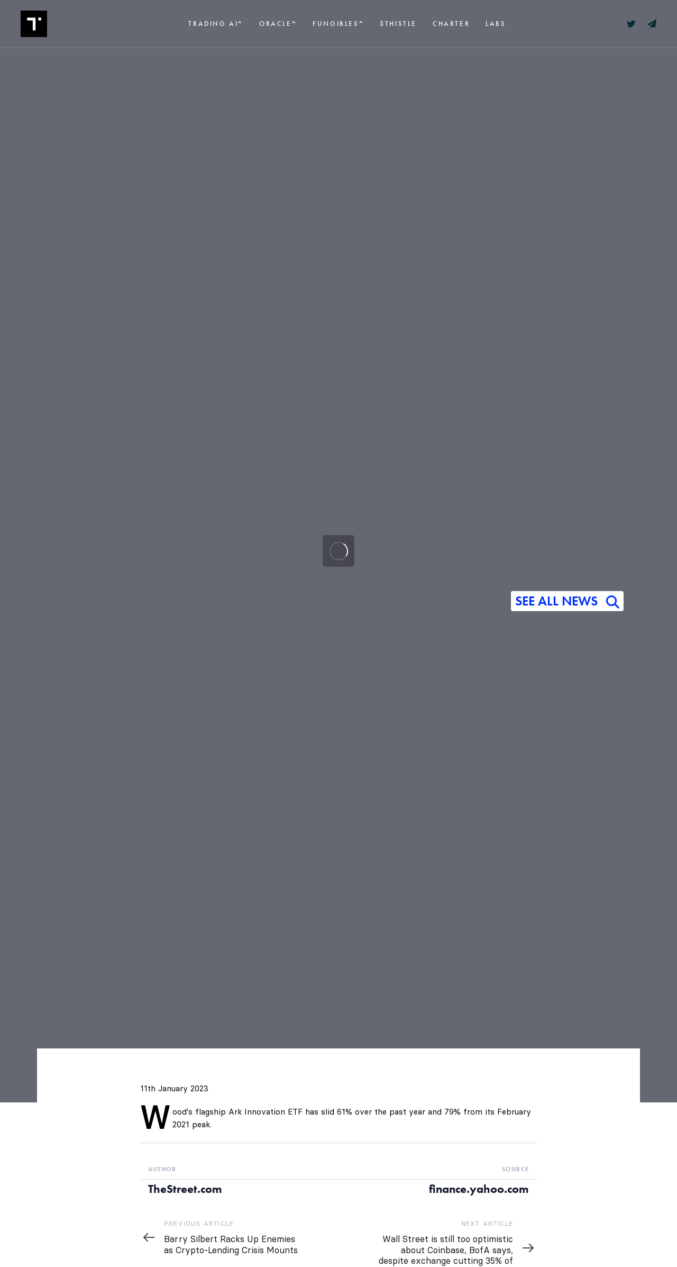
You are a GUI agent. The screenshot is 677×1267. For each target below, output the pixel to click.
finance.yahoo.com (479, 1189)
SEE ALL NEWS (567, 601)
